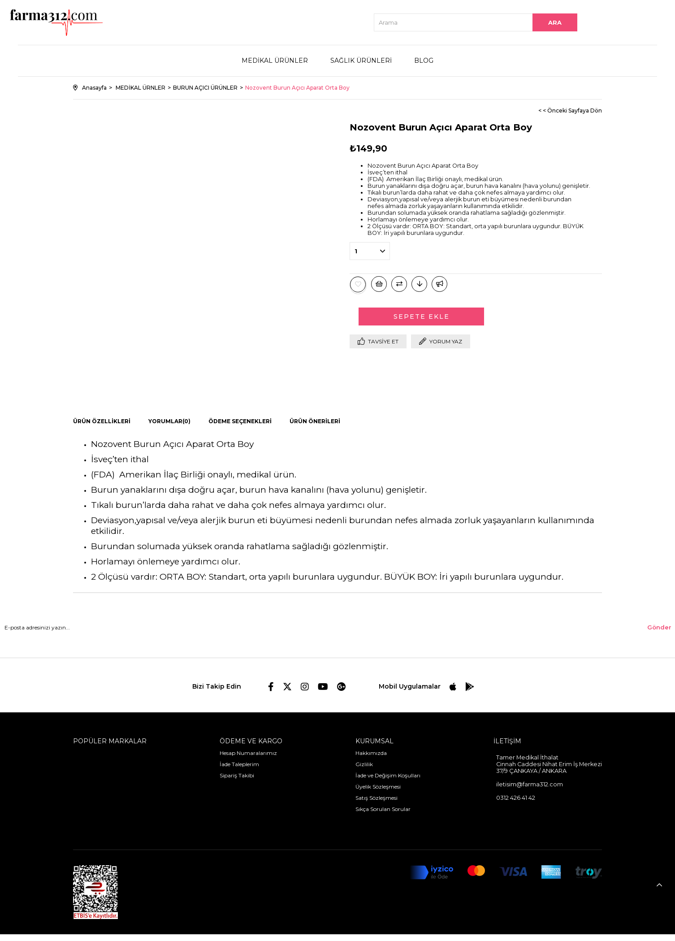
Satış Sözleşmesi (376, 797)
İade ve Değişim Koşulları (387, 775)
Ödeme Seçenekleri (240, 421)
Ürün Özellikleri (101, 421)
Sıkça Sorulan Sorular (383, 809)
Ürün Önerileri (315, 421)
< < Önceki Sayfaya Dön (570, 110)
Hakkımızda (371, 753)
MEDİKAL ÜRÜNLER (275, 60)
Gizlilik (364, 764)
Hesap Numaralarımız (248, 753)
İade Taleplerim (239, 764)
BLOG (423, 60)
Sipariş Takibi (237, 775)
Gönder (659, 627)
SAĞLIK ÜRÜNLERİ (361, 60)
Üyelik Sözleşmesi (378, 786)
